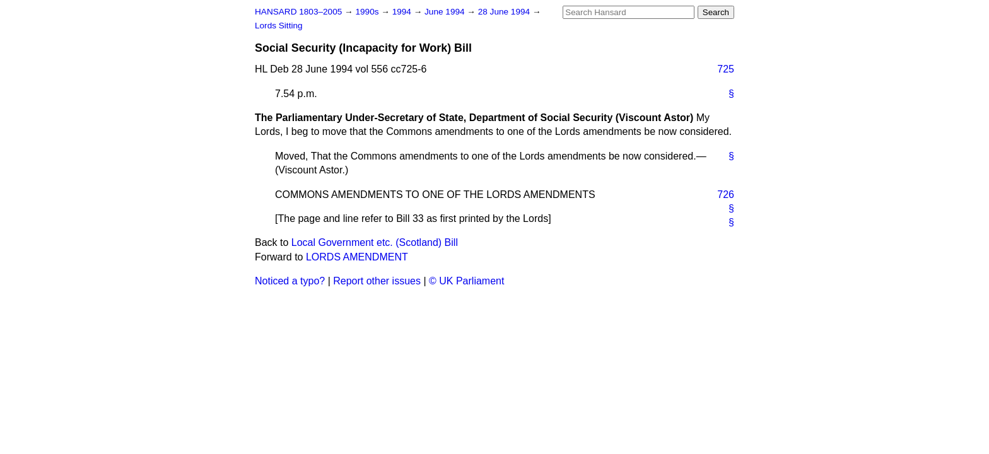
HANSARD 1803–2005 (298, 11)
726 (725, 194)
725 (725, 69)
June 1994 (445, 11)
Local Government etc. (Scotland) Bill (374, 242)
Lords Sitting (279, 25)
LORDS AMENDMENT (357, 257)
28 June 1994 (505, 11)
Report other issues (377, 281)
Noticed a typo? (290, 281)
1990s (368, 11)
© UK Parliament (466, 281)
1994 (403, 11)
